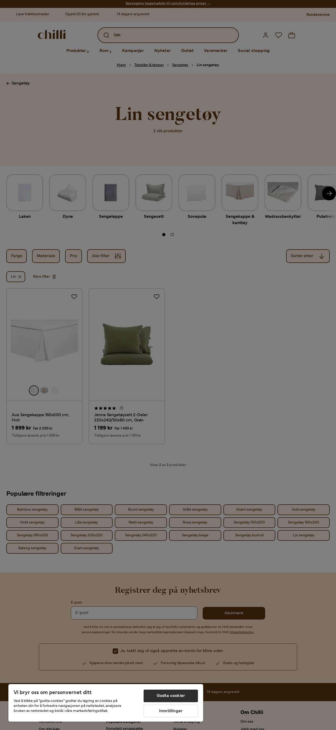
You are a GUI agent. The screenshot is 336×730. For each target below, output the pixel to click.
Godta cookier (171, 696)
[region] (105, 703)
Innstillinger (170, 711)
